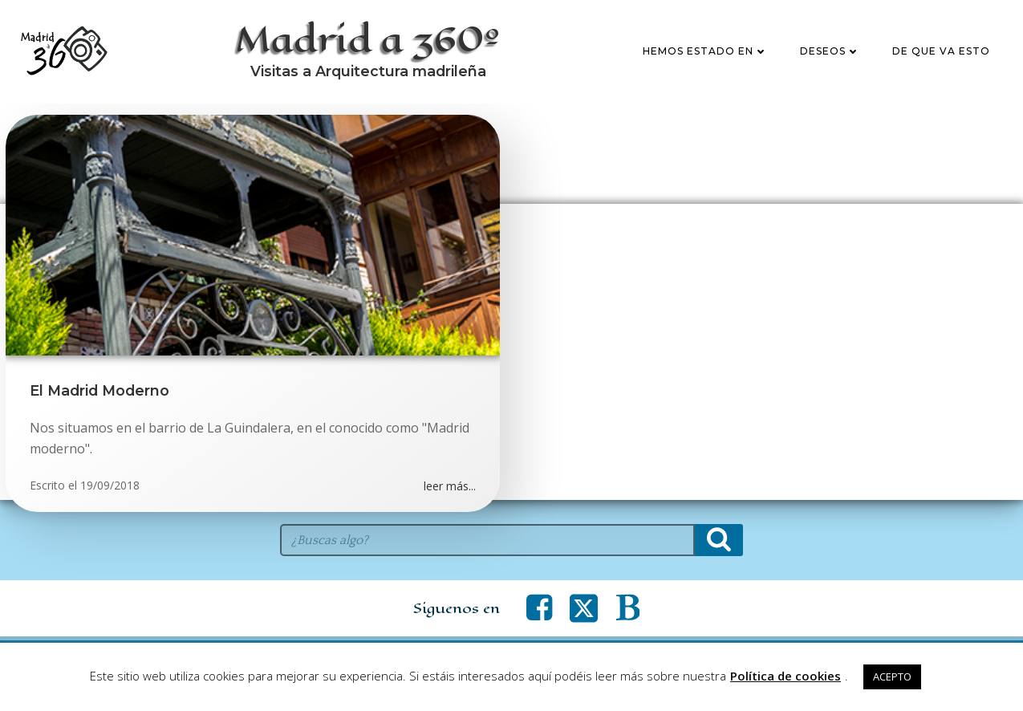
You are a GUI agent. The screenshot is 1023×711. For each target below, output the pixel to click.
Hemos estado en (705, 51)
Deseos (830, 51)
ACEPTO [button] (892, 676)
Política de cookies (785, 676)
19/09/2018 (110, 485)
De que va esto (941, 51)
